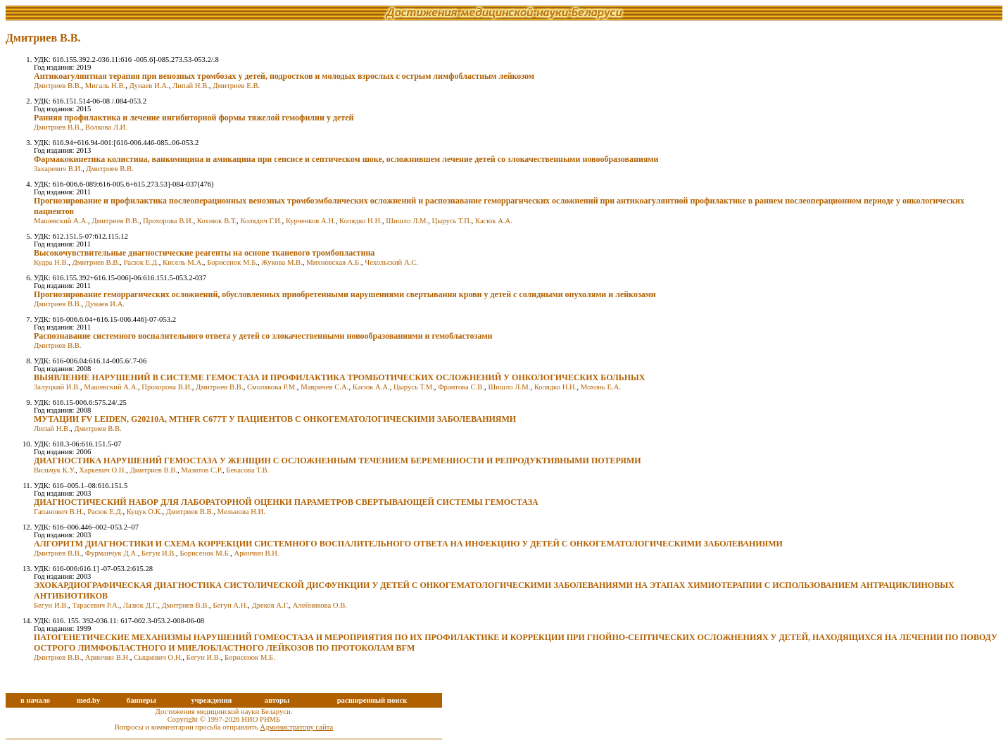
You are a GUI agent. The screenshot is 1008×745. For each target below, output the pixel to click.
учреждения (211, 700)
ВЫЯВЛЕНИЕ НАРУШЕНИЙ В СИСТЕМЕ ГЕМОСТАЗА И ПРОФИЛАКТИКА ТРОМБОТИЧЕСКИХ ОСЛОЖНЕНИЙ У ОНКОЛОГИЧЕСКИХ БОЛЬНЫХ (339, 377)
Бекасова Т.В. (247, 470)
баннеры (141, 700)
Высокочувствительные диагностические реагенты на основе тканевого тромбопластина (204, 253)
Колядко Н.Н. (360, 221)
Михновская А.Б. (333, 262)
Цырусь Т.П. (452, 221)
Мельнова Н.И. (241, 511)
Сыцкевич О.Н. (158, 657)
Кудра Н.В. (51, 262)
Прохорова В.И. (168, 221)
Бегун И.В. (158, 553)
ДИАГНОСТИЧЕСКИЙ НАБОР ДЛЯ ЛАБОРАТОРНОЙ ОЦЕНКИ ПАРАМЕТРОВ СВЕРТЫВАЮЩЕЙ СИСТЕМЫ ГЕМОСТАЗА (286, 502)
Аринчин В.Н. (256, 553)
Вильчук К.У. (54, 470)
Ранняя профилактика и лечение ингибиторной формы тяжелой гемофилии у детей (193, 118)
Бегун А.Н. (230, 605)
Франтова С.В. (461, 387)
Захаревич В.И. (58, 169)
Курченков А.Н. (311, 221)
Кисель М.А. (183, 262)
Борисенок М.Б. (232, 262)
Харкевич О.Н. (102, 470)
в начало (35, 700)
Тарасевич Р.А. (95, 605)
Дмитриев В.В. (58, 85)
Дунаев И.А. (149, 85)
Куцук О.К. (145, 511)
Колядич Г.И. (261, 221)
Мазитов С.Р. (201, 470)
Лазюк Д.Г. (140, 605)
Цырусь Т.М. (413, 387)
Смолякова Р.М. (272, 387)
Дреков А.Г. (270, 605)
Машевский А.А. (61, 221)
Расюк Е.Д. (140, 262)
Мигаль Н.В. (105, 85)
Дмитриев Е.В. (236, 85)
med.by (88, 700)
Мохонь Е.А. (601, 387)
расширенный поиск (372, 700)
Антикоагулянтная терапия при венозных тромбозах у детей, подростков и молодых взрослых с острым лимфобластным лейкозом (284, 76)
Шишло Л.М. (407, 221)
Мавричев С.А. (324, 387)
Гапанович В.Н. (59, 511)
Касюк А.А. (493, 221)
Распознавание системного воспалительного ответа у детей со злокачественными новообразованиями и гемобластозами (263, 336)
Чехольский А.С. (391, 262)
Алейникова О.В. (320, 605)
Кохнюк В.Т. (217, 221)
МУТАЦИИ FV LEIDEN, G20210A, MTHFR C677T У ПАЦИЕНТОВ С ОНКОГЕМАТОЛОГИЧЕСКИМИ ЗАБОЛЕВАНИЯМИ (275, 419)
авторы (277, 700)
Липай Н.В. (190, 85)
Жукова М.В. (282, 262)
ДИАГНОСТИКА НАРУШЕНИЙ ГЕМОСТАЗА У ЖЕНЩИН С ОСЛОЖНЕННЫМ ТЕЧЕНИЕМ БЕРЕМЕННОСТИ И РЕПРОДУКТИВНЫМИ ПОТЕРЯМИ (337, 460)
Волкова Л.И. (106, 127)
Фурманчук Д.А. (111, 553)
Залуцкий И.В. (57, 387)
